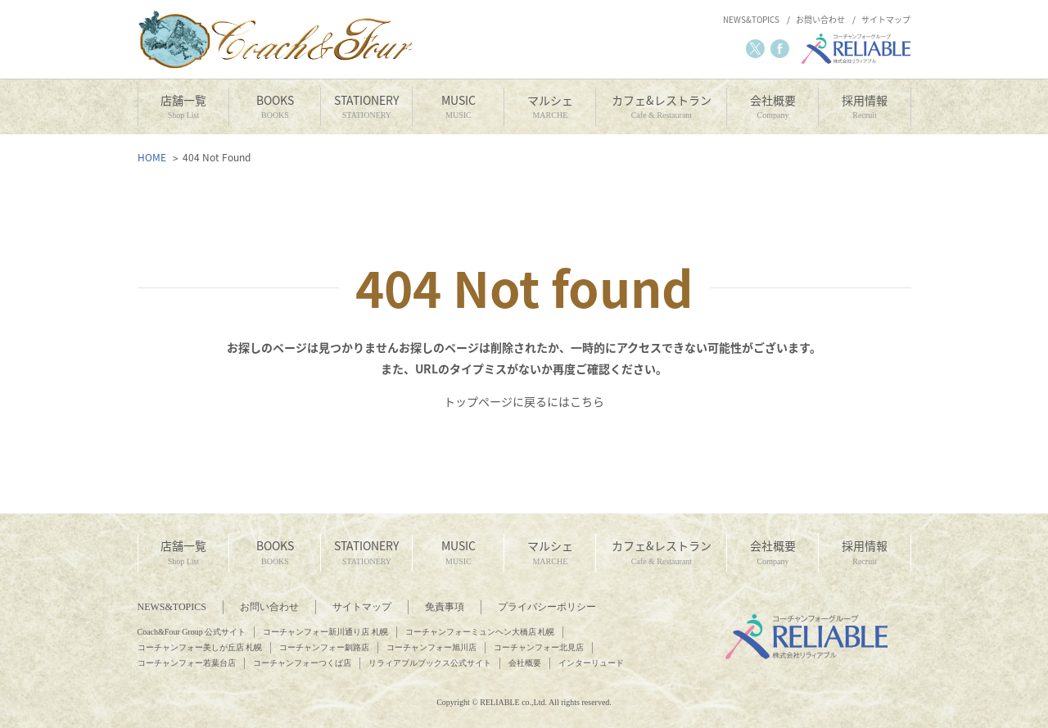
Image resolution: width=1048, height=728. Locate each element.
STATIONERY (366, 107)
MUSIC (458, 107)
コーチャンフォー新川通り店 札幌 (325, 631)
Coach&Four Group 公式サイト (192, 631)
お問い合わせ (820, 19)
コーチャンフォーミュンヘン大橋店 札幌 (480, 631)
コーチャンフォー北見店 (539, 647)
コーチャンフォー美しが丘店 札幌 (200, 647)
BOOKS (274, 107)
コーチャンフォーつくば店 (302, 662)
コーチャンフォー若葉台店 (187, 662)
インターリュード (591, 662)
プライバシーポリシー (547, 607)
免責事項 (444, 607)
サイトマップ (885, 19)
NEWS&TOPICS (751, 19)
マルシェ (550, 107)
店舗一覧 (184, 107)
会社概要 (772, 107)
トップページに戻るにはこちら (524, 401)
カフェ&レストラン (661, 107)
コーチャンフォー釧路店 (324, 647)
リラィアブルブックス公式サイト (429, 662)
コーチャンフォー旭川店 (431, 647)
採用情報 (864, 107)
